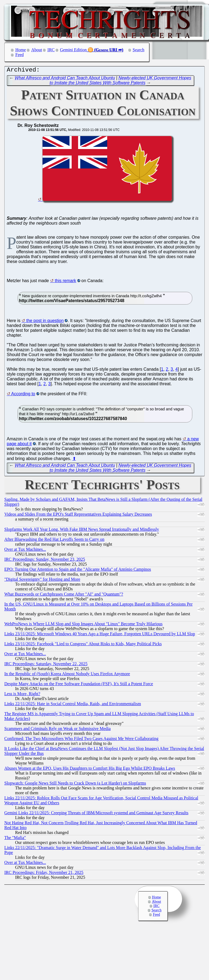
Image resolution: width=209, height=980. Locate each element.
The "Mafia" (15, 839)
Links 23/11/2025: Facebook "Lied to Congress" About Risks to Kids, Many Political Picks (83, 645)
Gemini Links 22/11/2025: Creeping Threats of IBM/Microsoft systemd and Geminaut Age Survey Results (96, 814)
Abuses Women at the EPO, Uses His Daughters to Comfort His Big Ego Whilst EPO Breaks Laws (89, 769)
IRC (51, 50)
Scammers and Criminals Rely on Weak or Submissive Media (57, 730)
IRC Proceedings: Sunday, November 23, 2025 (44, 560)
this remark (65, 282)
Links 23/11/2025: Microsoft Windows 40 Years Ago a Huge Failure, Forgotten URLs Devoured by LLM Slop (99, 635)
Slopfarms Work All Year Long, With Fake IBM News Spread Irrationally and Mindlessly (81, 530)
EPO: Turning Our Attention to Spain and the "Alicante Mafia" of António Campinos (77, 570)
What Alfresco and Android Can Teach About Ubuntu (65, 79)
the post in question (45, 322)
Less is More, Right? (22, 695)
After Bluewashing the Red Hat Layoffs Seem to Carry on (54, 540)
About (36, 50)
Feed (19, 54)
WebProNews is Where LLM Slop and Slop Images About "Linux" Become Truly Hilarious (83, 625)
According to (23, 395)
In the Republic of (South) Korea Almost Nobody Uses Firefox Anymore (67, 675)
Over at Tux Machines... (25, 550)
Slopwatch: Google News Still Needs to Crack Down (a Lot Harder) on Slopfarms (75, 784)
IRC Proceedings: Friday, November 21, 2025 (43, 873)
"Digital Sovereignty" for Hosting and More (42, 580)
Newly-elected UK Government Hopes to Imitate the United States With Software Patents (120, 81)
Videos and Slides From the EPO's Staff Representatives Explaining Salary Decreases (78, 515)
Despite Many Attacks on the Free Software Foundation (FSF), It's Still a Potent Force (78, 685)
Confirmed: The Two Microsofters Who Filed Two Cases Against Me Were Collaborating (81, 740)
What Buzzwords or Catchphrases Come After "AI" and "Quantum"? (63, 595)
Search (139, 50)
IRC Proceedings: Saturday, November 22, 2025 (46, 665)
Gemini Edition (73, 50)
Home (20, 50)
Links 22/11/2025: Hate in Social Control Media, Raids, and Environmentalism (72, 705)
